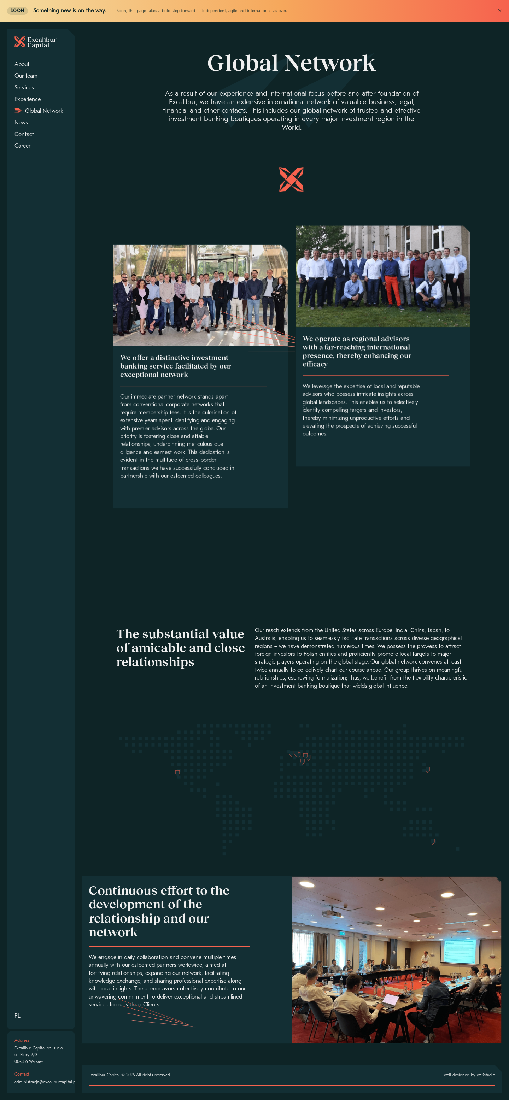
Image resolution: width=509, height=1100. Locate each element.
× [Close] (500, 10)
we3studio (486, 1075)
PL (17, 1016)
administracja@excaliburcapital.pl (45, 1082)
